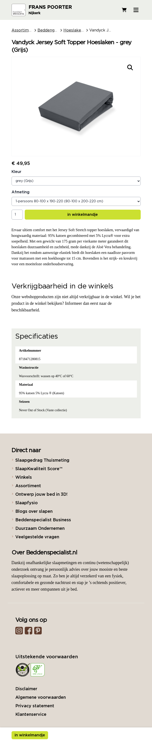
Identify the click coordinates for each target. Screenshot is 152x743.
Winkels (23, 477)
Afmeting (20, 192)
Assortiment (23, 30)
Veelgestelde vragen (37, 537)
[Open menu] (136, 10)
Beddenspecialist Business (43, 520)
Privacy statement (34, 706)
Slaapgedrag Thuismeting (42, 460)
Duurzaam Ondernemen (40, 528)
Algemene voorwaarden (40, 697)
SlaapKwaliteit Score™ (38, 469)
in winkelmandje (82, 215)
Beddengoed (49, 30)
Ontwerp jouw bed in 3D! (41, 494)
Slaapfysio (26, 503)
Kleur (16, 172)
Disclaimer (26, 689)
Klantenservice (30, 714)
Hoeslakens (74, 30)
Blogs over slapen (34, 511)
